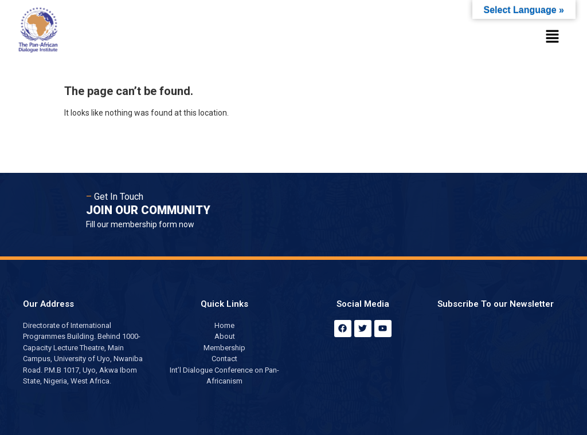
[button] (552, 37)
